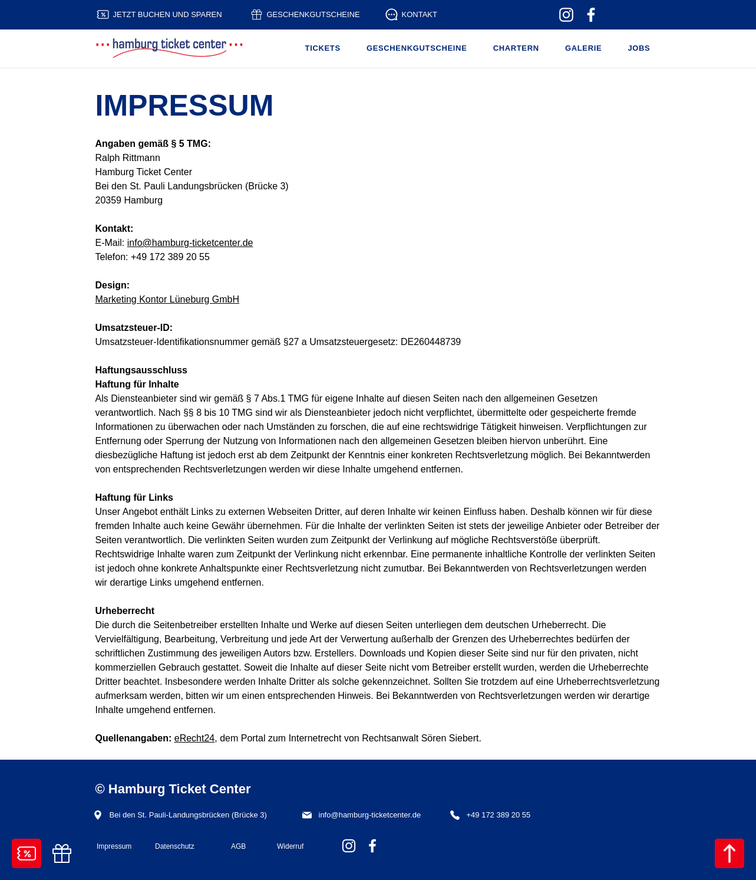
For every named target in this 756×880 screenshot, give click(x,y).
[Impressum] (116, 846)
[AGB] (244, 846)
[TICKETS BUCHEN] (26, 853)
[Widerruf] (300, 846)
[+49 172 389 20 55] (494, 815)
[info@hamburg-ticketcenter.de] (367, 815)
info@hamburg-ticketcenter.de (190, 243)
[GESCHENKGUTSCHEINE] (309, 14)
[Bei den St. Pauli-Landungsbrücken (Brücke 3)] (188, 815)
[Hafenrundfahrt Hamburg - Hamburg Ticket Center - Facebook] (591, 14)
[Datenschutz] (183, 846)
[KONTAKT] (414, 14)
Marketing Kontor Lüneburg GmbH (167, 299)
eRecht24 (194, 738)
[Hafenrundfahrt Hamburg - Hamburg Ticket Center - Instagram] (566, 14)
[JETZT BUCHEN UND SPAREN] (165, 14)
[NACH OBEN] (729, 853)
